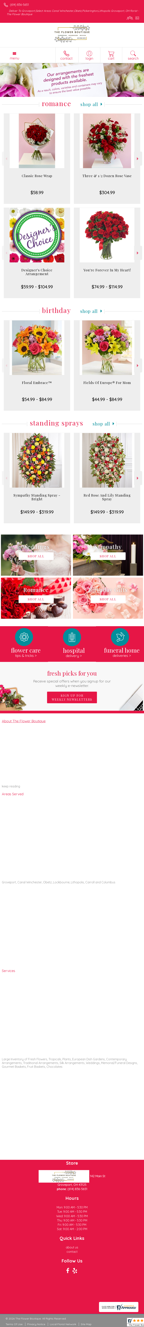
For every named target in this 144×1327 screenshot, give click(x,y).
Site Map (86, 1324)
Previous (6, 159)
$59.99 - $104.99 (37, 287)
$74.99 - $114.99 (107, 287)
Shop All (89, 104)
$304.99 (107, 192)
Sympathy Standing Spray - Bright (37, 497)
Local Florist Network (63, 1324)
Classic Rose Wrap (37, 176)
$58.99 (37, 192)
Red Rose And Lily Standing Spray (107, 497)
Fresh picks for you (72, 678)
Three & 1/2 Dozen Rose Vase (107, 176)
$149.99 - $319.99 (37, 512)
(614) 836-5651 (19, 5)
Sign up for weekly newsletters (72, 697)
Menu (14, 58)
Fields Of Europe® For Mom (107, 382)
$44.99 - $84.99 (107, 399)
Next (138, 159)
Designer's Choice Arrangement (36, 272)
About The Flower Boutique (24, 721)
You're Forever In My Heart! (107, 270)
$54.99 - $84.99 (37, 399)
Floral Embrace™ (37, 382)
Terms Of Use (14, 1324)
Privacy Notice (36, 1324)
